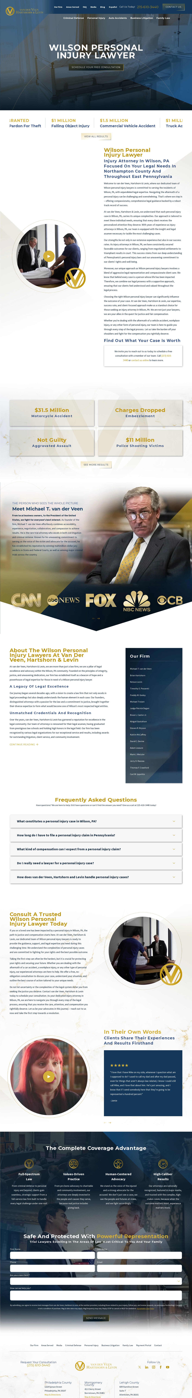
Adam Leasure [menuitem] (136, 747)
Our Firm (58, 7)
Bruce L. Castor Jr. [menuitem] (138, 715)
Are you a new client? (20, 1275)
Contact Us (173, 7)
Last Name (102, 1249)
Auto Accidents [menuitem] (118, 18)
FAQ (85, 7)
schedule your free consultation (96, 67)
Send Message (96, 1318)
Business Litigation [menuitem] (141, 18)
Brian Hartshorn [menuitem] (137, 675)
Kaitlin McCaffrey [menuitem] (138, 734)
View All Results (96, 136)
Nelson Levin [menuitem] (136, 682)
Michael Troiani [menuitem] (137, 701)
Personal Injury (91, 1345)
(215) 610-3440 (38, 1365)
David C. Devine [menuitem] (137, 741)
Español (113, 7)
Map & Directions (53, 1394)
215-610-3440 (147, 7)
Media (93, 7)
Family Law (128, 1345)
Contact (158, 1345)
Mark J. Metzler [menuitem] (137, 754)
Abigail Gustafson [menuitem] (138, 721)
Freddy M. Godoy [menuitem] (138, 695)
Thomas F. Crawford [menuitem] (139, 767)
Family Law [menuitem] (163, 18)
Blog (102, 7)
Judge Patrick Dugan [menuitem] (139, 708)
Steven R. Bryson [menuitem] (138, 728)
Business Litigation (110, 1345)
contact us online (140, 360)
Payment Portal (143, 1345)
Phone (13, 1262)
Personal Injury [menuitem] (96, 18)
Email (99, 1262)
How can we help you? (20, 1288)
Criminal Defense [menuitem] (73, 18)
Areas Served (72, 7)
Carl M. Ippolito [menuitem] (137, 774)
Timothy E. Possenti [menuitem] (139, 688)
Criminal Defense (73, 1345)
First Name (15, 1249)
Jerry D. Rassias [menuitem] (137, 761)
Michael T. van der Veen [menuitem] (141, 668)
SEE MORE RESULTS (96, 464)
